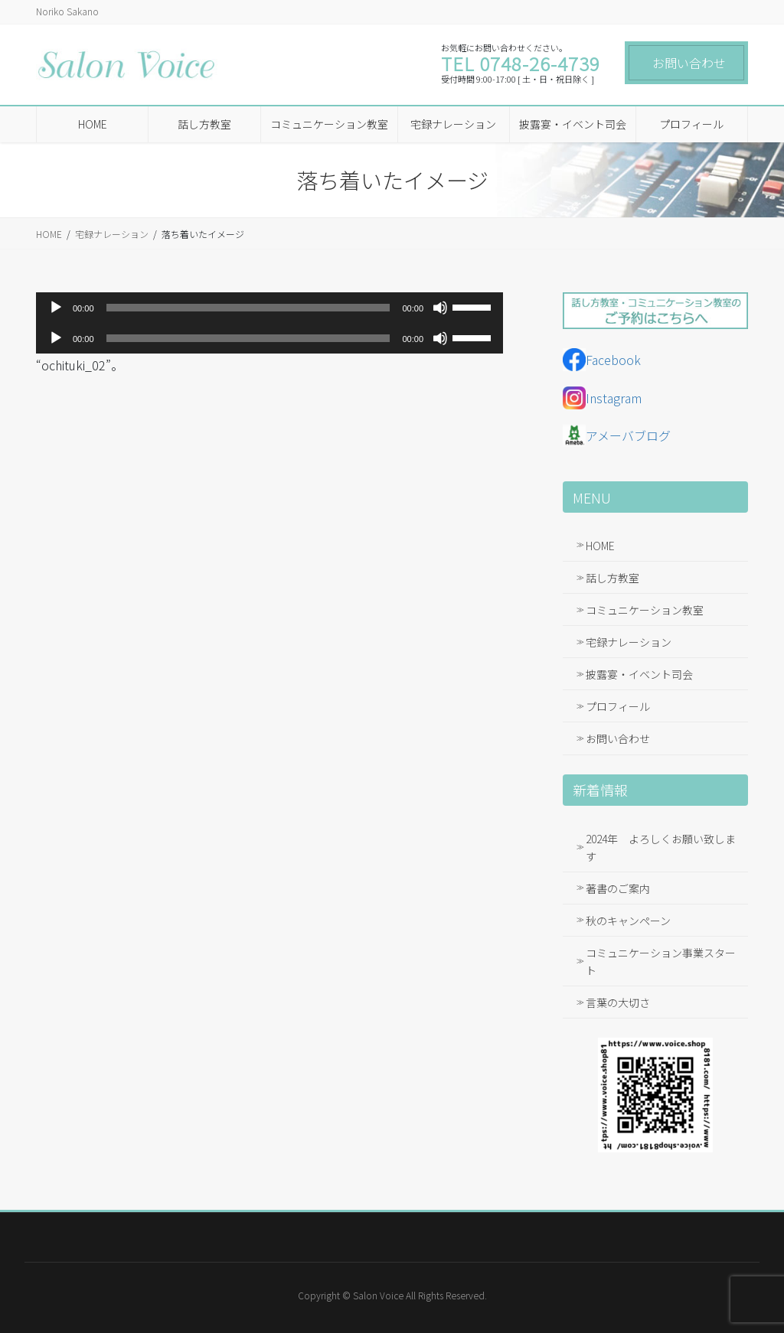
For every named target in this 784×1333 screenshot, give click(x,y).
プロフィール (618, 706)
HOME (600, 545)
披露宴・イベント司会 (639, 674)
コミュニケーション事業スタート (661, 961)
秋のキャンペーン (628, 920)
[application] (269, 307)
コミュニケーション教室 (645, 610)
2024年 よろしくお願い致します (661, 847)
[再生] (56, 307)
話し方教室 (612, 577)
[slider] (248, 307)
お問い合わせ (689, 63)
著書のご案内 (618, 888)
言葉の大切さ (618, 1002)
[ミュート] (440, 307)
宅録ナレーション (628, 642)
